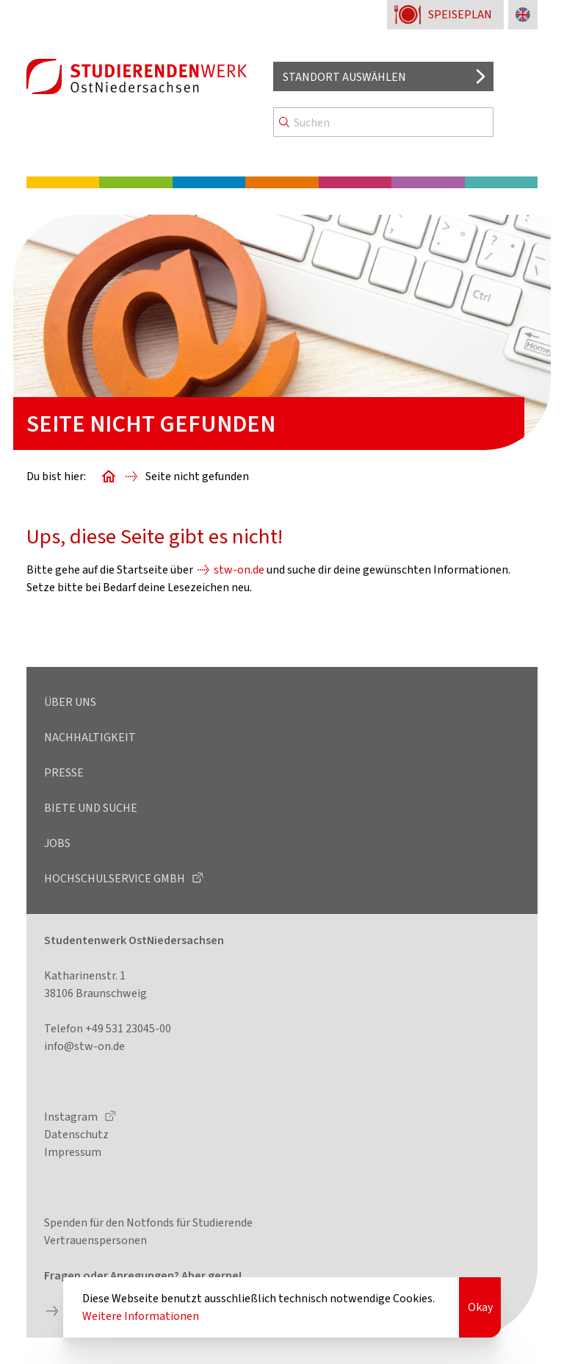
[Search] (383, 122)
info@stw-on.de (84, 1046)
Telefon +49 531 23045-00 (107, 1028)
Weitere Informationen (140, 1316)
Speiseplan (460, 14)
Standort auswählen (344, 77)
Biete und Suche (90, 807)
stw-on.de (239, 569)
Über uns (70, 702)
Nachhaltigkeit (90, 737)
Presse (64, 772)
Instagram (72, 1116)
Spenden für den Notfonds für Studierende (148, 1222)
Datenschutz (76, 1134)
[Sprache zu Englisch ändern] (523, 14)
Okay (480, 1307)
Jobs (57, 843)
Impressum (72, 1152)
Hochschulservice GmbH (115, 878)
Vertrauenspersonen (95, 1240)
